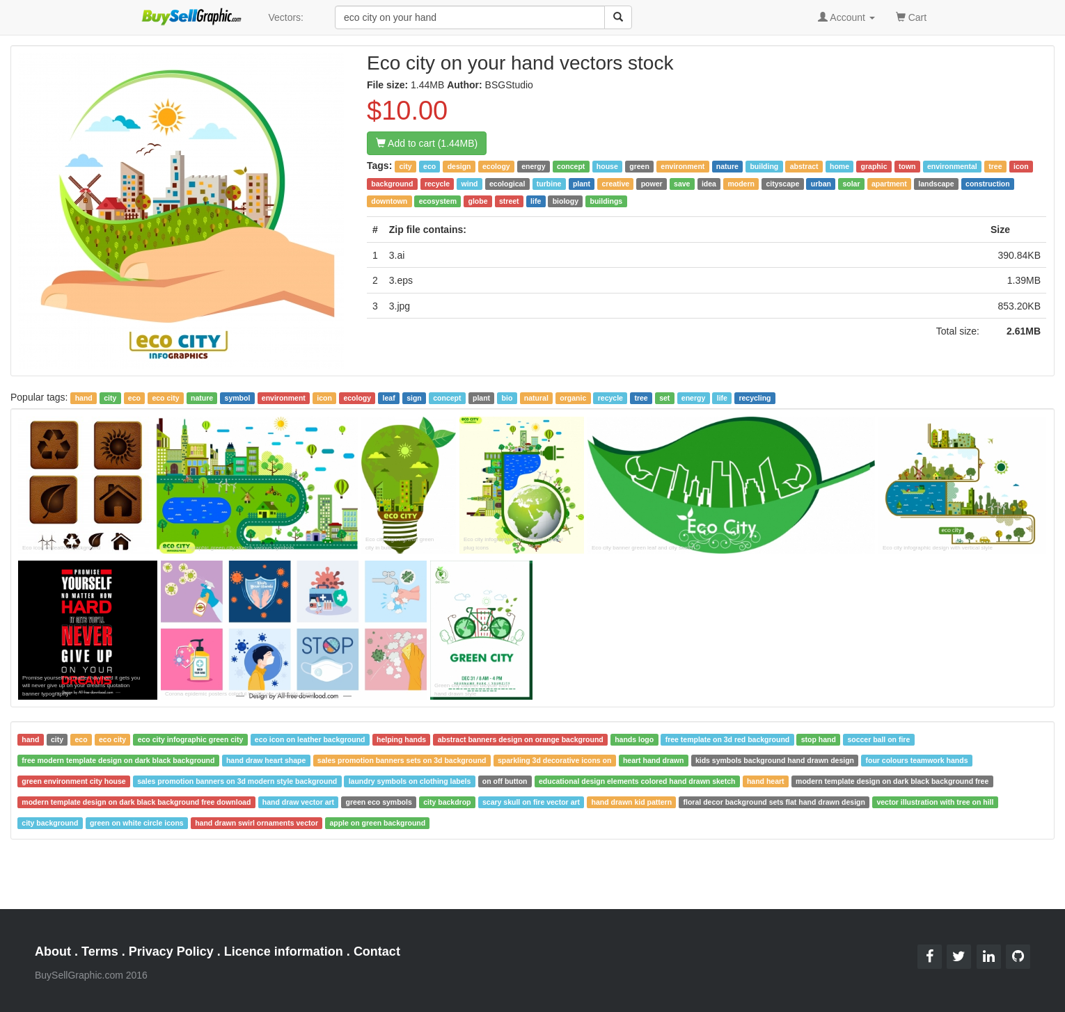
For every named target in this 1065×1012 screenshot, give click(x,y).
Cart (911, 16)
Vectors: (285, 17)
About (53, 951)
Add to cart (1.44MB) (427, 143)
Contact (377, 951)
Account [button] (846, 17)
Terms (99, 951)
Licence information (283, 951)
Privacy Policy (171, 951)
